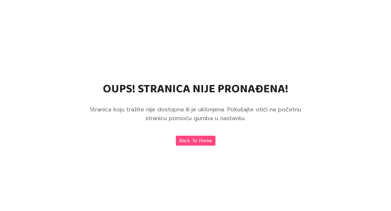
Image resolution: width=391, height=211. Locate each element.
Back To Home (195, 140)
